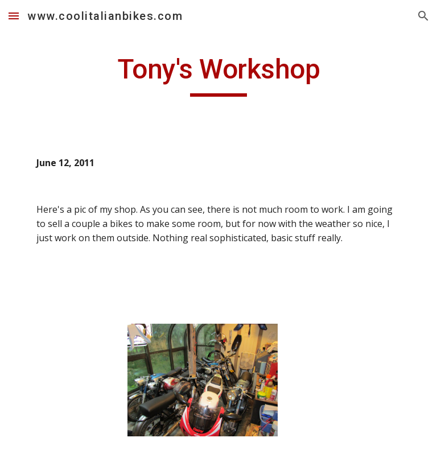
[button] (13, 15)
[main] (218, 74)
